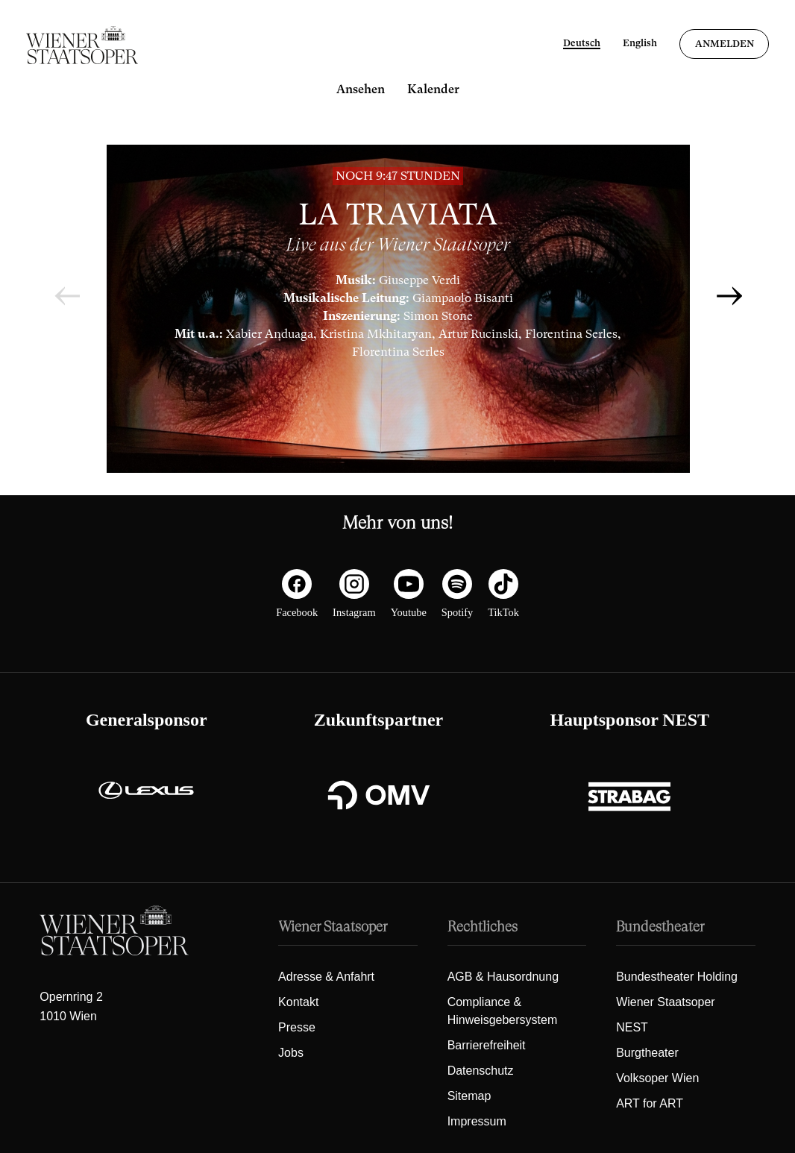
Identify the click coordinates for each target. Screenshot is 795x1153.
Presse (296, 1027)
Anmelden (724, 43)
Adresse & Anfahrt (326, 976)
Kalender (433, 89)
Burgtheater (647, 1052)
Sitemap (469, 1096)
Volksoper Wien (657, 1078)
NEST (632, 1027)
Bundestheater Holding (677, 976)
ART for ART (649, 1103)
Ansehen (360, 89)
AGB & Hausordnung (503, 976)
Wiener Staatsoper (665, 1002)
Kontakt (298, 1002)
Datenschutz (480, 1070)
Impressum (476, 1121)
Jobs (291, 1052)
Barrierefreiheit (486, 1045)
